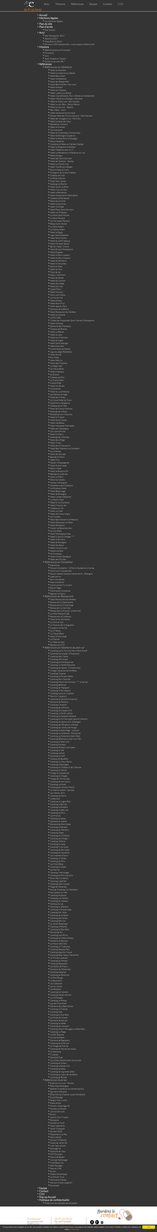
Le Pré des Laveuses (57, 958)
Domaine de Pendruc (57, 702)
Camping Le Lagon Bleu (59, 801)
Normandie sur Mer (57, 892)
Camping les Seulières (58, 853)
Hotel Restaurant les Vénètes (61, 312)
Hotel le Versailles (56, 264)
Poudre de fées (55, 551)
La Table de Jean (56, 642)
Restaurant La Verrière (59, 608)
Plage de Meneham (57, 887)
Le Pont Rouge (55, 978)
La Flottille (53, 639)
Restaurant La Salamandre (60, 602)
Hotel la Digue (55, 232)
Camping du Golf (56, 756)
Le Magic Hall (54, 366)
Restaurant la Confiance (59, 616)
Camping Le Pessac (57, 1000)
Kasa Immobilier (55, 582)
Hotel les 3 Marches (57, 337)
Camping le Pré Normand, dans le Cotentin (67, 719)
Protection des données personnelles (59, 1203)
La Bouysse (53, 799)
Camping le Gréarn (57, 1063)
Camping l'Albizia (56, 841)
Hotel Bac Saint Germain (59, 158)
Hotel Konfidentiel (56, 79)
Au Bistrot (53, 374)
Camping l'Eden (55, 833)
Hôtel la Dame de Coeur (59, 121)
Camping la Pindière (57, 807)
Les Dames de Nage (57, 394)
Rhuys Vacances (55, 141)
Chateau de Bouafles (57, 759)
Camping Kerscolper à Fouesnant (63, 653)
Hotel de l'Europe (56, 454)
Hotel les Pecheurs (57, 261)
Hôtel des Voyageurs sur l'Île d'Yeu (64, 118)
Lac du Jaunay (54, 986)
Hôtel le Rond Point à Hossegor (62, 138)
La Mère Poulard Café (58, 614)
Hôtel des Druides (56, 559)
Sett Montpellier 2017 (53, 36)
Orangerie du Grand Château (61, 173)
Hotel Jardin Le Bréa (57, 187)
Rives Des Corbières (57, 878)
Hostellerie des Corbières (60, 485)
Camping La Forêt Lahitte (60, 713)
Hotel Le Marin (55, 434)
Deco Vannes (54, 1137)
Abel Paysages (55, 1166)
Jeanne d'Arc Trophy (57, 1117)
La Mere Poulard (56, 218)
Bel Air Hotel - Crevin (58, 246)
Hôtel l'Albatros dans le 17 (60, 150)
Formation (48, 53)
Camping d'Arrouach (57, 659)
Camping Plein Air (56, 921)
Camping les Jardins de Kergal (62, 727)
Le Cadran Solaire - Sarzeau (60, 790)
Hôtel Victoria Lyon (57, 548)
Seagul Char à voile (57, 1100)
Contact (107, 4)
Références (77, 4)
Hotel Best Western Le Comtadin (63, 448)
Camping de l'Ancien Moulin (61, 787)
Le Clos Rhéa (54, 531)
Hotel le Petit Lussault (58, 255)
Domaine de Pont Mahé (59, 824)
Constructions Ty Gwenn (59, 585)
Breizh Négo (54, 588)
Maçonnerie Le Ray (57, 1134)
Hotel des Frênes (56, 397)
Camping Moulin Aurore (59, 995)
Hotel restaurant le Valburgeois (62, 195)
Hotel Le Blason (55, 332)
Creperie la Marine (57, 628)
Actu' (47, 4)
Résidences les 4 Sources (59, 414)
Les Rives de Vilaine (57, 1018)
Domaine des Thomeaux (59, 326)
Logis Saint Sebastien (58, 235)
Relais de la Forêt (56, 201)
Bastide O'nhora (55, 457)
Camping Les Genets (57, 898)
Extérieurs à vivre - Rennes (60, 1083)
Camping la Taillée (56, 858)
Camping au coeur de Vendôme (62, 1074)
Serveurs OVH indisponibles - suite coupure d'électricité (68, 44)
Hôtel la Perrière (56, 539)
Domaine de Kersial (57, 1020)
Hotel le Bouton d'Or (57, 471)
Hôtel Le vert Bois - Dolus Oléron (63, 104)
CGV (120, 4)
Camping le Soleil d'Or (58, 742)
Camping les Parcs (56, 796)
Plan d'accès (45, 26)
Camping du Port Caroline (60, 875)
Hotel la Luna (54, 335)
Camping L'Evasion (57, 705)
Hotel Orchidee (55, 207)
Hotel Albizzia (54, 360)
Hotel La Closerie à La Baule (61, 73)
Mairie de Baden (56, 1157)
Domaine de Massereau (59, 969)
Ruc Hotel (53, 357)
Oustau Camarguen (57, 483)
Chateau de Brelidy (57, 329)
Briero (51, 1114)
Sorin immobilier (56, 579)
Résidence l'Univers (57, 124)
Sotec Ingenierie (56, 1126)
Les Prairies (54, 816)
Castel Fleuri (54, 289)
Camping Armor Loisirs (58, 781)
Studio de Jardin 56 (57, 1143)
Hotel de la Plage (56, 440)
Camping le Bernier (57, 804)
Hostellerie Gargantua (58, 403)
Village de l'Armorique (58, 779)
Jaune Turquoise (56, 1129)
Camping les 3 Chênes (58, 835)
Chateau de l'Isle (56, 175)
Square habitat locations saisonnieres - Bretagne (70, 574)
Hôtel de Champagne (58, 428)
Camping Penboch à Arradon (61, 747)
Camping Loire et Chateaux (60, 693)
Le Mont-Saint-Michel (58, 215)
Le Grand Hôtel (55, 380)
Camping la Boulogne (58, 764)
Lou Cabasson (54, 983)
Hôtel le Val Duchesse (58, 502)
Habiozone (53, 565)
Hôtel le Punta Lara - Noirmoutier (63, 101)
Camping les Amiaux (57, 961)
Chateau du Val (55, 508)
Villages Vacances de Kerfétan (62, 671)
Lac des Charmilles (57, 1003)
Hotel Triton (54, 443)
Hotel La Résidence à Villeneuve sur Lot (66, 153)
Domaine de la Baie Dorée (60, 1006)
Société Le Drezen (56, 1109)
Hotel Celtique (55, 323)
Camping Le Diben (56, 867)
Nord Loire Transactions (59, 571)
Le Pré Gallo (54, 318)
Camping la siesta (56, 1069)
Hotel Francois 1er (57, 505)
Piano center (54, 1103)
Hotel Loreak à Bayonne (59, 497)
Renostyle (53, 1120)
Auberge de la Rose (57, 411)
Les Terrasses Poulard (58, 221)
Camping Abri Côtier (57, 656)
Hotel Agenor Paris (57, 306)
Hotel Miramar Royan (58, 244)
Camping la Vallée (56, 1023)
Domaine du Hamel (57, 821)
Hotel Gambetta (55, 423)
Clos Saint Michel (56, 431)
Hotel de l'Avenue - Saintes (60, 161)
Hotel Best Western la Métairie (62, 519)
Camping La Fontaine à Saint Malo (63, 736)
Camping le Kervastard (58, 690)
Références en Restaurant (57, 596)
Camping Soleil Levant (58, 884)
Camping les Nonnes (57, 992)
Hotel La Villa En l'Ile (57, 164)
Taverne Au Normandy (58, 619)
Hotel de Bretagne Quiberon (61, 136)
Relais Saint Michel (57, 224)
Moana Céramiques (57, 1174)
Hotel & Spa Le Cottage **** (61, 537)
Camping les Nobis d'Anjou (60, 938)
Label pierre (54, 576)
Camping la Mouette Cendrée (61, 716)
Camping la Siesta (56, 818)
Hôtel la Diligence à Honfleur (61, 147)
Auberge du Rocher (57, 184)
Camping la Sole (55, 750)
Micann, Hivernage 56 (58, 1106)
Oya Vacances (54, 130)
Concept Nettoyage (57, 1160)
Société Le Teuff (55, 1123)
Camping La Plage (56, 1032)
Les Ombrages (55, 998)
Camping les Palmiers (58, 830)
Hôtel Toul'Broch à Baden (60, 167)
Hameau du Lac (55, 904)
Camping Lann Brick (57, 935)
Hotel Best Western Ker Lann (61, 84)
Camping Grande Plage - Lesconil (63, 730)
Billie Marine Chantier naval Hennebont (66, 1094)
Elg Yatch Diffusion (57, 1092)
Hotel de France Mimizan (59, 409)
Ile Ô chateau (54, 554)
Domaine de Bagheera (58, 1040)
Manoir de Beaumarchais (59, 528)
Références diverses (54, 1080)
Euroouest (53, 1185)
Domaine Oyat (55, 1057)
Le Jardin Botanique (57, 924)
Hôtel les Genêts (56, 480)
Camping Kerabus (56, 744)
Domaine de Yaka (56, 1151)
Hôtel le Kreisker (56, 127)
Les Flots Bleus (55, 864)
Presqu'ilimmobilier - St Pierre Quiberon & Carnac (70, 568)
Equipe (93, 4)
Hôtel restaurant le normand (61, 113)
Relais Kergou (54, 155)
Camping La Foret (56, 784)
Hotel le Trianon (55, 417)
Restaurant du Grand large (60, 605)
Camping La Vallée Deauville (61, 665)
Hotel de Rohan (55, 278)
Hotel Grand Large (57, 465)
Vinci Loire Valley (56, 295)
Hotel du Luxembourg (58, 392)
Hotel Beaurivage (56, 491)
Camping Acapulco (56, 895)
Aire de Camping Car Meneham (62, 890)
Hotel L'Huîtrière (56, 275)
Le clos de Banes (56, 1037)
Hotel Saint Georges (57, 343)
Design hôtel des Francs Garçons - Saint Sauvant (69, 116)
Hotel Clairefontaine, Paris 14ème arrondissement (71, 96)
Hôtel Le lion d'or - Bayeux (60, 107)
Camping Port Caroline (58, 679)
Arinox (51, 1171)
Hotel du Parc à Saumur (59, 258)
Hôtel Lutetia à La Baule (59, 93)
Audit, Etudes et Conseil (54, 59)
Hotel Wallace (55, 87)
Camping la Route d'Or (58, 1066)
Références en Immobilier (57, 562)
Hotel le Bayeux (55, 372)
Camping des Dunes (57, 918)
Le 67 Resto (54, 631)
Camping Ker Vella (57, 912)
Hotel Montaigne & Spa (59, 534)
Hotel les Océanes (56, 90)
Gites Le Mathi (55, 477)
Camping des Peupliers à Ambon (62, 725)
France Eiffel (54, 383)
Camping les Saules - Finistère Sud (63, 668)
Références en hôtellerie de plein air (63, 647)
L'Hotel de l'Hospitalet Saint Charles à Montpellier (71, 320)
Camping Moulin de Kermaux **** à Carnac (67, 682)
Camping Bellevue (56, 685)
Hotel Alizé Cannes (57, 420)
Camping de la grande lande (60, 1072)
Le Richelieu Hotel (56, 488)
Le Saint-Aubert (55, 227)
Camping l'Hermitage (58, 872)
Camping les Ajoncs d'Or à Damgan (64, 722)
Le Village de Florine (57, 1046)
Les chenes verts (56, 793)
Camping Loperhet (57, 881)
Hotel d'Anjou (54, 300)
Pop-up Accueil (46, 1197)
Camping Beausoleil (57, 963)
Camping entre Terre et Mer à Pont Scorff (67, 651)
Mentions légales (47, 18)
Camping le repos (56, 844)
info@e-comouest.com (64, 1224)
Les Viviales (53, 517)
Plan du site (44, 24)
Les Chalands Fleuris (57, 855)
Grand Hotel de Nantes (58, 349)
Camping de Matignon (58, 688)
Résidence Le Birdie (57, 474)
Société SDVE (54, 1131)
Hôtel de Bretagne (56, 494)
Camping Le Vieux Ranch (59, 762)
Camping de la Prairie (58, 708)
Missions (60, 4)
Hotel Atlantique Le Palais (60, 522)
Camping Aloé (54, 1012)
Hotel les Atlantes (56, 70)
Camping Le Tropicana (58, 946)
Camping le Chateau (57, 901)
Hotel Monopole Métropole (60, 426)
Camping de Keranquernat (60, 662)
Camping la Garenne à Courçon (62, 699)
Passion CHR (54, 1168)
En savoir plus (74, 1229)
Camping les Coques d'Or (59, 710)
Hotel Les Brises (56, 386)
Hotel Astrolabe (55, 283)
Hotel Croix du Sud (57, 190)
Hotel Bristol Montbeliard (60, 249)
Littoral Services (56, 1111)
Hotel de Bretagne (56, 542)
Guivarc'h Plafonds (57, 1140)
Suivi (45, 56)
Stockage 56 (54, 1148)
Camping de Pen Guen (58, 850)
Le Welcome (54, 1052)
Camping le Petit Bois (58, 929)
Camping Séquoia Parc (58, 949)
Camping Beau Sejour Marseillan (63, 955)
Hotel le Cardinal (56, 315)
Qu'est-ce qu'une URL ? (53, 61)
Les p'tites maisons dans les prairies (64, 1060)
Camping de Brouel (57, 1077)
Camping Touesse (56, 673)
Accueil (42, 15)
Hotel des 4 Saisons (57, 363)
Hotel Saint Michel (57, 238)
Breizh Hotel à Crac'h (58, 170)
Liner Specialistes (56, 1146)
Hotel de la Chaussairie (58, 446)
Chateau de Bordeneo (58, 198)
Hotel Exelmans (55, 346)
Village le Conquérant (58, 773)
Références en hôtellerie (57, 67)
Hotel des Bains (55, 545)
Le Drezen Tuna (55, 1177)
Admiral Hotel (54, 266)
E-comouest (34, 1218)
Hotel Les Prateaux (57, 212)
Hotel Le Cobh (55, 511)
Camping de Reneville (58, 975)
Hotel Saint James (56, 181)
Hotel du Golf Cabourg (58, 241)
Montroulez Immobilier (59, 591)
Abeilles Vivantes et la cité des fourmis (65, 1089)
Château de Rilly (55, 377)
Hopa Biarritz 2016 (52, 41)
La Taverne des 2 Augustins (60, 625)
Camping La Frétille (57, 1009)
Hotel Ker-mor (55, 286)
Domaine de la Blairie (58, 309)
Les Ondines (54, 451)
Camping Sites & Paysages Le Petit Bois (66, 1029)
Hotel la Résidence (57, 192)
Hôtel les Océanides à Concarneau (63, 133)
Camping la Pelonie (57, 927)
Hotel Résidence (56, 525)
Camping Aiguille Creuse (59, 952)
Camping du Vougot (57, 776)
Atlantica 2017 (50, 39)
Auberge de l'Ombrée (58, 437)
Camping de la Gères (57, 915)
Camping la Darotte (57, 827)
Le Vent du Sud (55, 622)
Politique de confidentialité (53, 1200)
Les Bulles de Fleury (57, 966)
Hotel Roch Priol (56, 303)
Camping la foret (56, 753)
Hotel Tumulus (55, 292)
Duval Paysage (55, 1097)
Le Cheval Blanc (55, 369)
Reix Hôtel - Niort (56, 110)
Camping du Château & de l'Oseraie (64, 767)
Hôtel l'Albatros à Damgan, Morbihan (65, 99)
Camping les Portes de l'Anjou (61, 1049)
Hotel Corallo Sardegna (59, 556)
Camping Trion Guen (57, 847)
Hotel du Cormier (56, 281)
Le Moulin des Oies (57, 944)
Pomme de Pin (55, 932)
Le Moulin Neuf (55, 500)
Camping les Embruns (58, 1043)
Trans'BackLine (55, 1163)
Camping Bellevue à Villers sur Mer (64, 739)
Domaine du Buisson (57, 941)
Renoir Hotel (54, 468)
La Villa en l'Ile (55, 298)
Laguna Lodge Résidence (59, 352)
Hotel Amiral (54, 355)
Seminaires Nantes (57, 1180)
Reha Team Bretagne (58, 1086)
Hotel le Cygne (55, 340)
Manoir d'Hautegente (58, 463)
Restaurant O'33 (56, 645)
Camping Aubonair (56, 972)
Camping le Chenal (57, 770)
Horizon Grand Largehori (59, 1183)
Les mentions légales (52, 21)
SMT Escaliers (55, 1154)
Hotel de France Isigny (58, 514)
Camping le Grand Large (59, 909)
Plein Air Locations (57, 696)
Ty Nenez (52, 1054)
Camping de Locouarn (58, 1026)
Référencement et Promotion (56, 50)
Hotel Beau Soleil (56, 76)
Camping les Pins (56, 813)
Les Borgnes (54, 989)
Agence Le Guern (56, 594)
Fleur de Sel (54, 272)
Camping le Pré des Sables (60, 676)
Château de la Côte (57, 406)
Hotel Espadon (55, 252)
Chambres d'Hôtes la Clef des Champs (65, 144)
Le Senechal (54, 389)
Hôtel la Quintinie (56, 204)
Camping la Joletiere (57, 907)
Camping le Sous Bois (58, 1015)
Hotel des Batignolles (58, 82)
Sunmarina (53, 870)
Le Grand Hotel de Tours (59, 400)
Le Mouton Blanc (56, 229)
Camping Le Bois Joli (57, 810)
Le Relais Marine (56, 178)
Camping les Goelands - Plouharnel (64, 733)
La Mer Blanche (55, 1035)
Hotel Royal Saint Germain (60, 209)
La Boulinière (54, 981)
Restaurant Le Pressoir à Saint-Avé (64, 611)
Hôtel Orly (53, 460)
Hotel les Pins (54, 269)
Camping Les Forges (57, 838)
